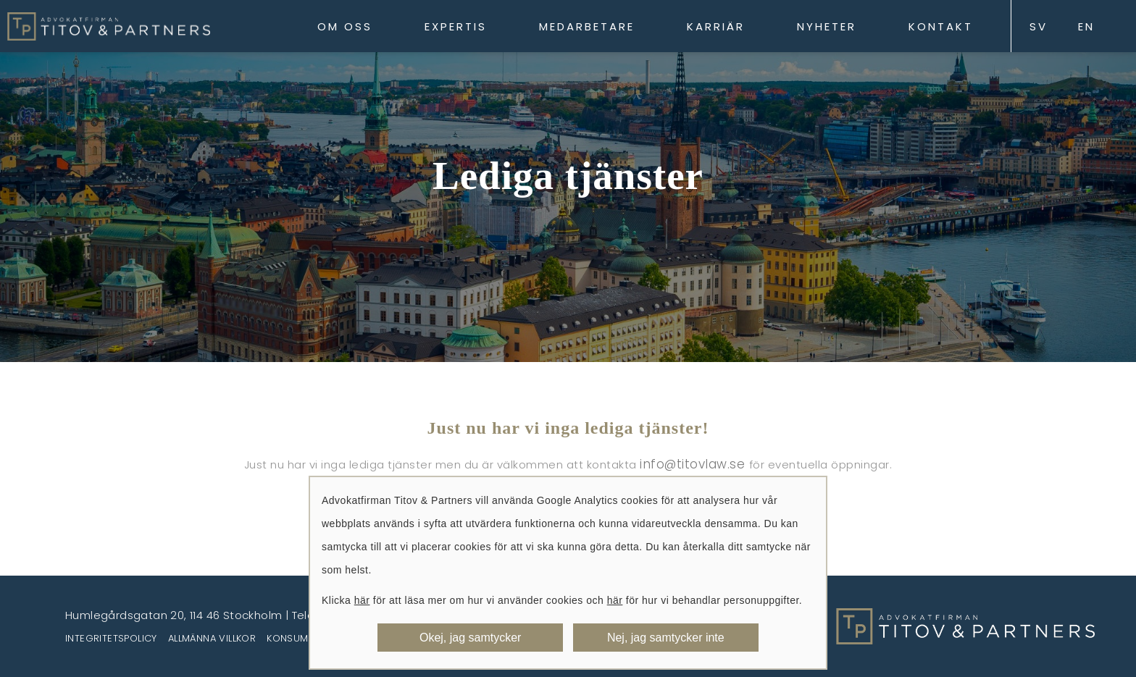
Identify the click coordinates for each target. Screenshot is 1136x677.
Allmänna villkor (212, 638)
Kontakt (941, 26)
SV (1039, 26)
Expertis (456, 26)
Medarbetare (587, 26)
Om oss (344, 26)
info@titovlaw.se (694, 464)
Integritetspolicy (111, 638)
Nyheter (826, 26)
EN (1086, 26)
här (362, 600)
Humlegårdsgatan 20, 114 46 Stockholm (173, 615)
